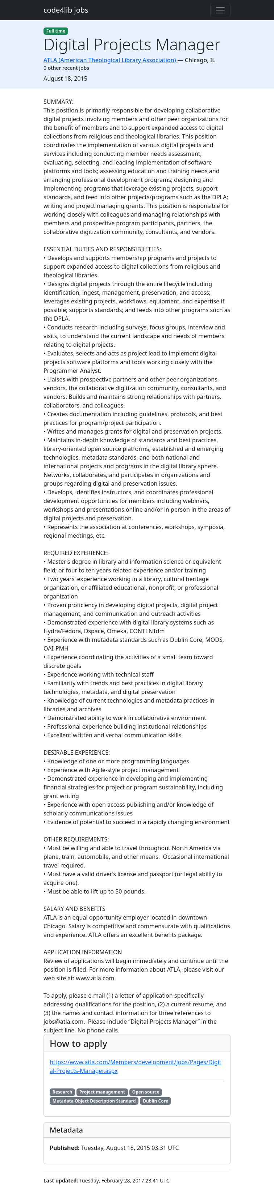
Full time (55, 31)
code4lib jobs (65, 10)
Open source (145, 1092)
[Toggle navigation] (220, 10)
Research (62, 1092)
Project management (102, 1092)
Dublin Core (155, 1101)
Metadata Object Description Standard (94, 1101)
